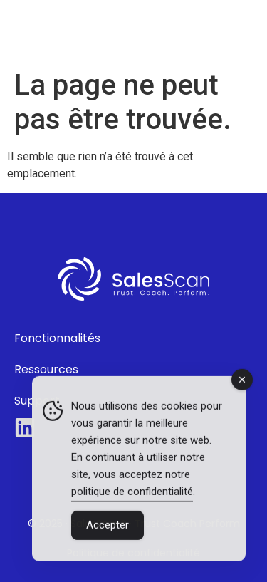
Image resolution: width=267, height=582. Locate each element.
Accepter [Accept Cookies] (107, 525)
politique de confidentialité (132, 492)
